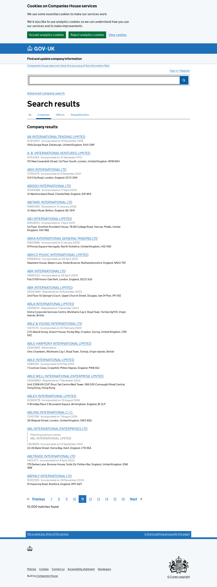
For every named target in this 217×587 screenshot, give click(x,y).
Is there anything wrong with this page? (167, 534)
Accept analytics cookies (46, 35)
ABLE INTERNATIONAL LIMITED (50, 360)
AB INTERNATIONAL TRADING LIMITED (56, 137)
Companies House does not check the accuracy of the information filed (68, 65)
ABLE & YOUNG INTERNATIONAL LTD (54, 324)
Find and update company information (54, 59)
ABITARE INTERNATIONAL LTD (49, 202)
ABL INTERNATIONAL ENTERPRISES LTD (57, 429)
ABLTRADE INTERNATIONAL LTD (51, 456)
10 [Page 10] (74, 499)
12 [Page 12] (90, 499)
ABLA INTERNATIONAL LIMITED (50, 304)
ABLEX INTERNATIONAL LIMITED (51, 396)
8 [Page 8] (59, 499)
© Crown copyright (178, 576)
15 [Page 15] (114, 499)
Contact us (58, 569)
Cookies (44, 569)
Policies (31, 569)
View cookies (118, 34)
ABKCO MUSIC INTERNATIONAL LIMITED (57, 255)
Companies (43, 114)
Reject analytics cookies (87, 35)
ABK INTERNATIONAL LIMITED (50, 288)
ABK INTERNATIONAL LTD (46, 271)
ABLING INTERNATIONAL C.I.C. (50, 412)
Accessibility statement (81, 569)
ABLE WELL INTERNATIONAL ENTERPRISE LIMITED (65, 376)
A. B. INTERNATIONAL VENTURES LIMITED (58, 153)
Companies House (47, 575)
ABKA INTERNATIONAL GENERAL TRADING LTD (62, 238)
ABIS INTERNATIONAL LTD (46, 169)
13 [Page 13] (98, 499)
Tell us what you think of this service (47, 534)
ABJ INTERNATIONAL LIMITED (49, 219)
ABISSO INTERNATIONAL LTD (49, 186)
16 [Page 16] (123, 499)
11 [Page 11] (82, 499)
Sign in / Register (180, 70)
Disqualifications (80, 114)
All (29, 114)
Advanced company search (46, 93)
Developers (104, 569)
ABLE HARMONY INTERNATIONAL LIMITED (59, 343)
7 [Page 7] (51, 499)
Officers (60, 114)
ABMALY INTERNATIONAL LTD (49, 476)
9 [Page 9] (67, 499)
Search (184, 80)
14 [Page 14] (106, 499)
